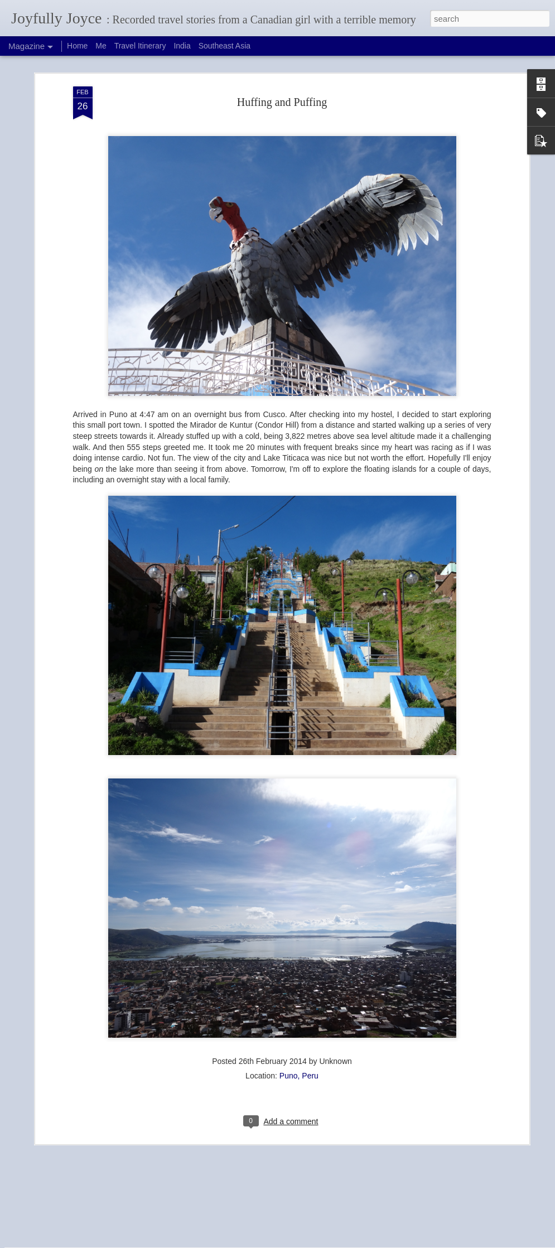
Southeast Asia (224, 45)
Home (77, 45)
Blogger (301, 1242)
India (181, 45)
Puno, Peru (298, 1030)
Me (100, 45)
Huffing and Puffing (282, 57)
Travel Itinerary (140, 45)
